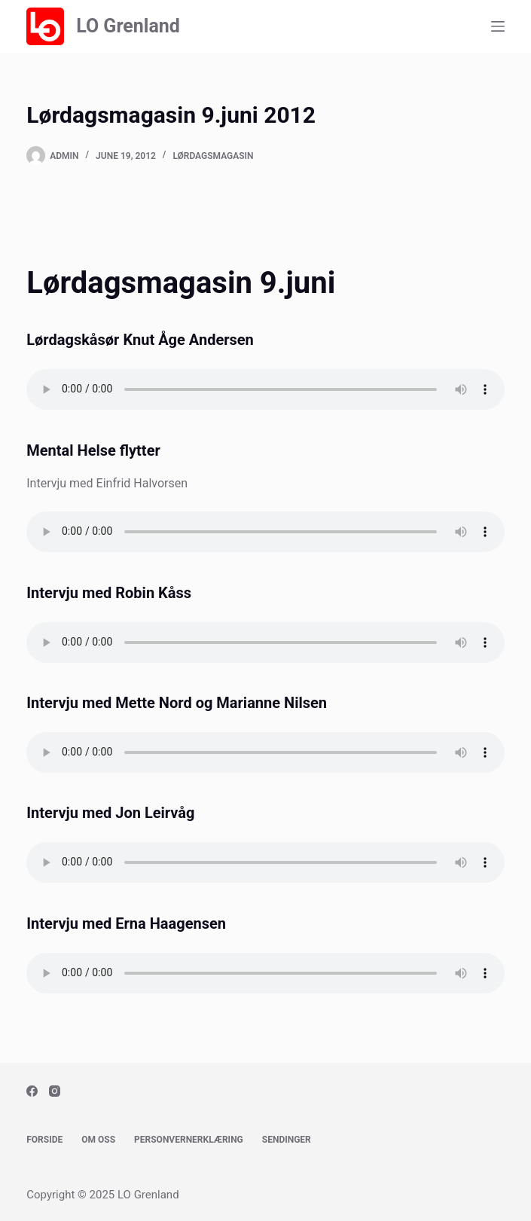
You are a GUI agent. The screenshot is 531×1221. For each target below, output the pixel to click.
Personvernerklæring (188, 1139)
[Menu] (498, 26)
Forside (44, 1139)
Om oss (98, 1139)
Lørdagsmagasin (212, 156)
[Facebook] (32, 1091)
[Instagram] (54, 1091)
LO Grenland (128, 26)
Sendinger (286, 1139)
